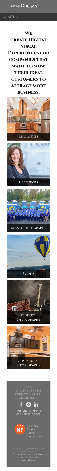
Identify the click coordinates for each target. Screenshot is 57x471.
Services (27, 410)
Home (18, 410)
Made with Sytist (28, 460)
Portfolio (37, 410)
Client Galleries (23, 413)
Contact (36, 413)
